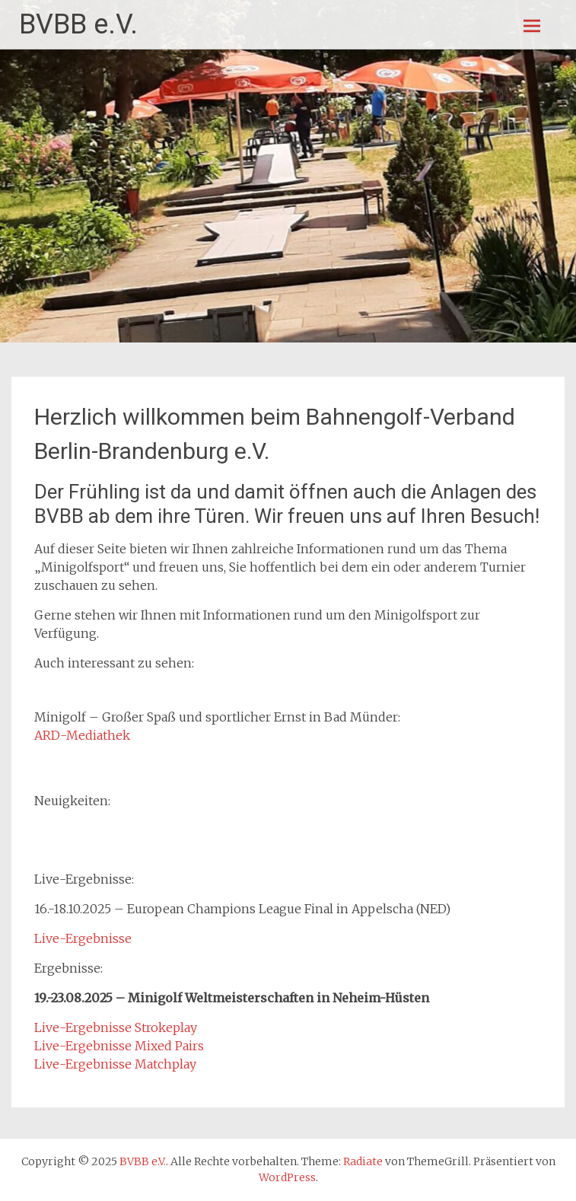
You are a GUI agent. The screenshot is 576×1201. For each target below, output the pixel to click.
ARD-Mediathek (82, 735)
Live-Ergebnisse (83, 938)
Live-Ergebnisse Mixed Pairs (119, 1045)
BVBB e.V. (78, 24)
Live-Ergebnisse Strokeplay (115, 1027)
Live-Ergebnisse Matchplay (115, 1064)
